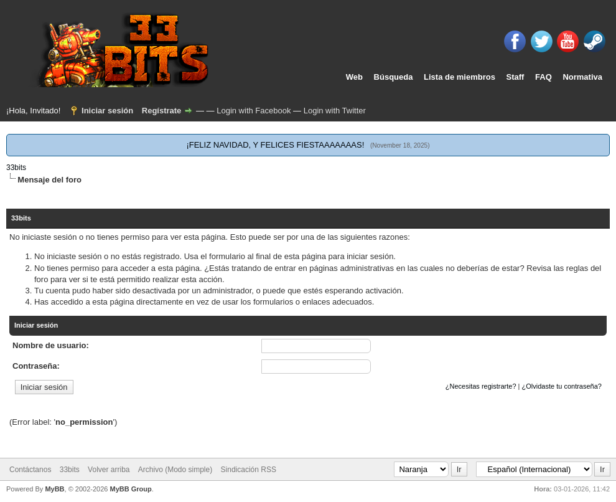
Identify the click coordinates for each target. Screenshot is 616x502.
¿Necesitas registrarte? (481, 386)
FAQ (543, 77)
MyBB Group (130, 489)
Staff (515, 77)
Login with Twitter (335, 110)
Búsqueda (393, 77)
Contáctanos (30, 469)
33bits (16, 167)
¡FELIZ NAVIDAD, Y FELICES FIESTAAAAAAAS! (275, 144)
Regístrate (162, 110)
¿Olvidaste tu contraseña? (562, 386)
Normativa (582, 77)
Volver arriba (108, 469)
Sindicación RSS (248, 469)
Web (354, 77)
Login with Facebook (254, 110)
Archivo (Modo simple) (175, 469)
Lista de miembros (459, 77)
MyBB (54, 489)
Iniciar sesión (107, 110)
